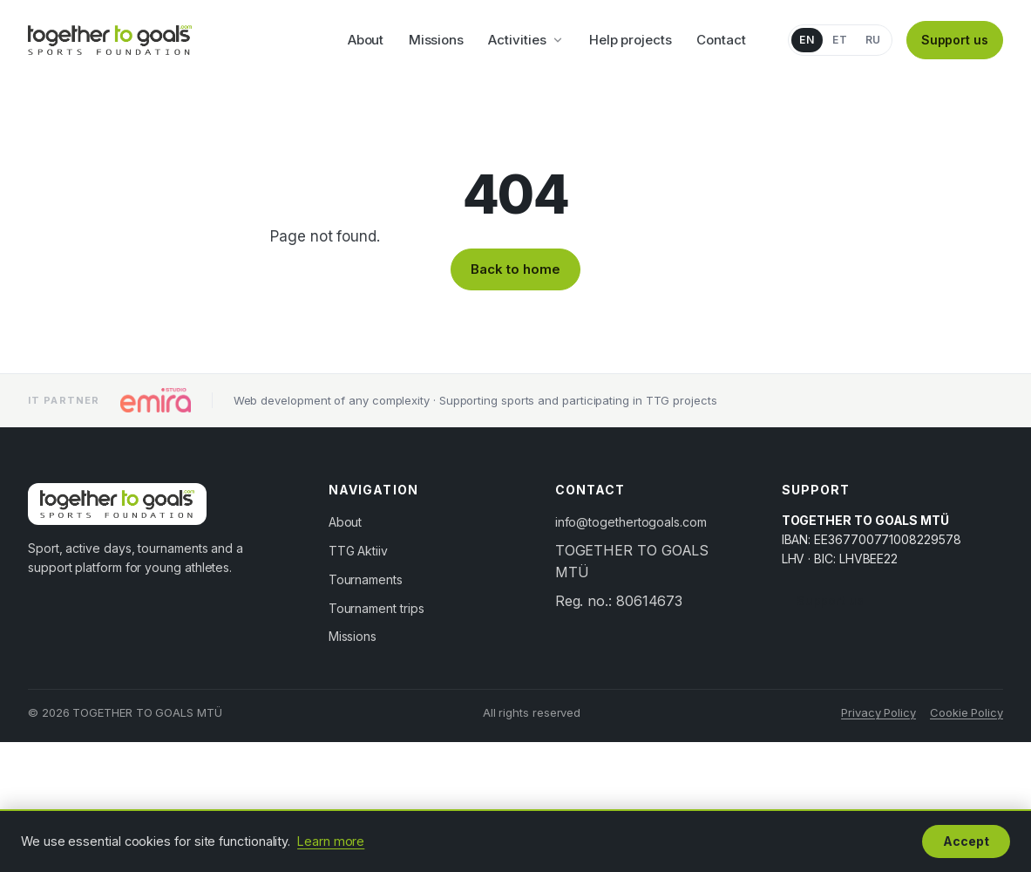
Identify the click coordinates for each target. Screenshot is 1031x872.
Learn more (330, 841)
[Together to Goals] (110, 40)
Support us (954, 39)
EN (806, 39)
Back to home (515, 269)
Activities (526, 39)
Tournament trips (376, 608)
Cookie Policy (966, 712)
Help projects (630, 39)
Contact (720, 39)
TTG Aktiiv (358, 550)
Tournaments (366, 579)
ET (839, 39)
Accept (966, 841)
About (366, 39)
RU (873, 39)
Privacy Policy (878, 712)
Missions (436, 39)
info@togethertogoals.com (631, 521)
